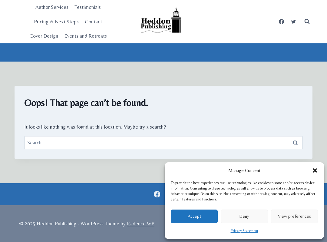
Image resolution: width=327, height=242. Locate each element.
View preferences (294, 216)
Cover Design (43, 36)
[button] (315, 170)
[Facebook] (281, 21)
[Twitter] (293, 21)
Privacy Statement (244, 231)
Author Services (51, 7)
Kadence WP (140, 223)
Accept (194, 216)
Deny (244, 216)
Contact (93, 21)
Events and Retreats (85, 36)
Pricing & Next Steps (56, 21)
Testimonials (87, 7)
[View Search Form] (307, 21)
